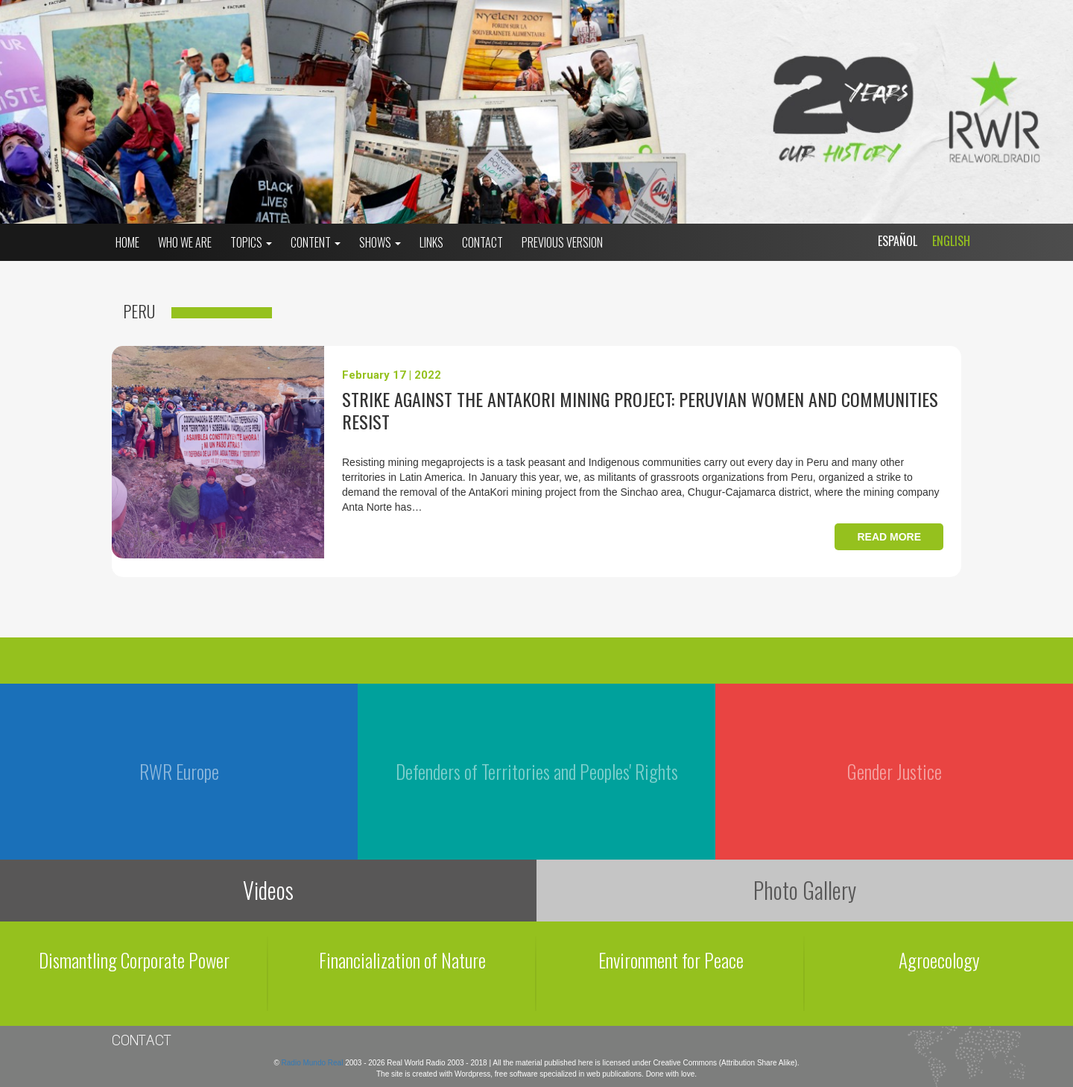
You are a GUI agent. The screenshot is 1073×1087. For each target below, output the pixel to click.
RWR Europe (179, 771)
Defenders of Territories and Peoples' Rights (537, 771)
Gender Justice (894, 771)
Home (127, 242)
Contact (482, 242)
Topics (251, 242)
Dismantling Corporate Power (134, 960)
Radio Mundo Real (314, 1063)
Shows (380, 242)
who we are (185, 242)
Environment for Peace (671, 960)
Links (431, 242)
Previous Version (562, 242)
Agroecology (939, 960)
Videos (268, 890)
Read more (889, 537)
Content (316, 242)
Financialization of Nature (402, 960)
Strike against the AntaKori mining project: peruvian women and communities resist (640, 410)
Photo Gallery (804, 890)
